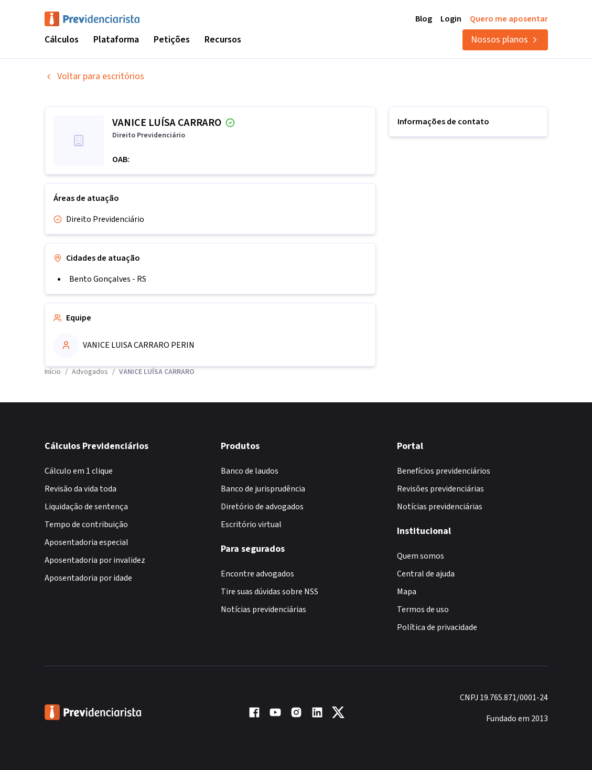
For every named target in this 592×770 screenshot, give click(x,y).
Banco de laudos (249, 471)
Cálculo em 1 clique (79, 471)
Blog (423, 19)
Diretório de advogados (262, 506)
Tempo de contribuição (86, 524)
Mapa (406, 591)
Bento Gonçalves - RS (107, 279)
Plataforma (116, 39)
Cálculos (62, 39)
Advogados (90, 372)
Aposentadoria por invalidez (95, 560)
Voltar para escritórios (94, 76)
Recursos (222, 39)
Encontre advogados (257, 574)
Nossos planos (505, 39)
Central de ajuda (426, 574)
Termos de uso (423, 609)
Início (53, 372)
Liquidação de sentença (86, 506)
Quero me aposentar (509, 19)
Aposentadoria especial (86, 542)
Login (450, 19)
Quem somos (420, 556)
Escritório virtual (251, 524)
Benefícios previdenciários (443, 471)
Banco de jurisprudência (263, 489)
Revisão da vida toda (80, 489)
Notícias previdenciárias (263, 609)
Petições (172, 39)
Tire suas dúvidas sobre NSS (269, 591)
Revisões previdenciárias (440, 489)
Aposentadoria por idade (88, 578)
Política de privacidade (437, 627)
